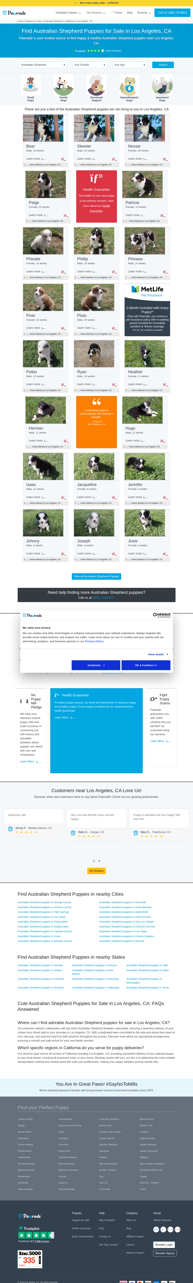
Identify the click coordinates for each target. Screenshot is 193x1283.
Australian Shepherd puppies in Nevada (40, 941)
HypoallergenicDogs (129, 88)
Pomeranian (24, 1152)
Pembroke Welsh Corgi (151, 1146)
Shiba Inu (63, 1159)
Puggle (143, 1152)
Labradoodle (24, 1133)
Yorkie (143, 1165)
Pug (101, 1152)
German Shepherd (108, 1120)
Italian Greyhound (148, 1127)
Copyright (22, 1262)
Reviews (144, 12)
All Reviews (96, 846)
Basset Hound (147, 1095)
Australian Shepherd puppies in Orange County (44, 878)
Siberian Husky (25, 1165)
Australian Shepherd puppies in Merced (121, 917)
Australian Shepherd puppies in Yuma (39, 912)
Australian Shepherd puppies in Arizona (94, 941)
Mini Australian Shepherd (152, 1140)
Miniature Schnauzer (69, 1146)
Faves (116, 12)
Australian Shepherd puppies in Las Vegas (123, 907)
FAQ (101, 1204)
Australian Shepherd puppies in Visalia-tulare (43, 902)
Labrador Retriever (68, 1133)
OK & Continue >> (146, 665)
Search (163, 64)
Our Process (96, 12)
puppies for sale (113, 682)
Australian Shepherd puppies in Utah (147, 941)
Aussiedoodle (65, 1095)
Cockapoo (64, 1114)
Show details (156, 654)
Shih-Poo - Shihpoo (149, 1159)
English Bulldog (147, 1114)
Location (113, 1220)
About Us (131, 1196)
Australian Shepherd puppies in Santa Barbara (125, 883)
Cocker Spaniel (106, 1114)
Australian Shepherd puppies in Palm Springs (43, 888)
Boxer (61, 1108)
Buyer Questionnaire (83, 1212)
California (69, 21)
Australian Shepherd (53, 21)
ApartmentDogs (162, 88)
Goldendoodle (25, 1127)
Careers (130, 1220)
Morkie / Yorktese (107, 1146)
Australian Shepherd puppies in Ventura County (44, 883)
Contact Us (105, 1212)
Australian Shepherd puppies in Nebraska (95, 963)
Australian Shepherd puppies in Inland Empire (125, 893)
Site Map (103, 1220)
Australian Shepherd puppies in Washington (144, 957)
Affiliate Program (135, 1212)
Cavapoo (144, 1108)
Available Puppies (69, 12)
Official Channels (162, 1196)
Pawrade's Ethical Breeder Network (35, 1266)
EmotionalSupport (96, 88)
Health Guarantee (81, 1204)
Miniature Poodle (26, 1146)
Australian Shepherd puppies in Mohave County (45, 917)
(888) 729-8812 (177, 12)
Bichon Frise (105, 1101)
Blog (129, 12)
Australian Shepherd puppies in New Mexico (92, 948)
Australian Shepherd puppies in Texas (147, 963)
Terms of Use (50, 1262)
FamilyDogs (63, 88)
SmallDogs (30, 88)
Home (21, 21)
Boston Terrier (25, 1108)
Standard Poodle (67, 1165)
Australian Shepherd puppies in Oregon (40, 946)
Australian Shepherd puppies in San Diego (42, 893)
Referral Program (135, 1229)
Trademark (63, 1262)
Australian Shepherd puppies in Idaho (147, 946)
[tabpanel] (34, 798)
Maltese (103, 1133)
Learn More (32, 743)
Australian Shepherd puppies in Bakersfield (123, 888)
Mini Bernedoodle (26, 1140)
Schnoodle (23, 1159)
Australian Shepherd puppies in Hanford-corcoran (127, 902)
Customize (96, 665)
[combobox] (41, 65)
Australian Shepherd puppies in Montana (41, 963)
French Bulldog (25, 1120)
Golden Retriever (148, 1120)
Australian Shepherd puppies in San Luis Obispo (126, 897)
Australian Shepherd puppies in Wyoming (95, 955)
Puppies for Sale (33, 21)
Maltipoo (144, 1133)
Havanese (104, 1127)
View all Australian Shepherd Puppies (96, 586)
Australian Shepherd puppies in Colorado (41, 955)
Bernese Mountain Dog (70, 1101)
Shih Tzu (103, 1159)
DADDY (119, 3)
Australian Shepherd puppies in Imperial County (45, 907)
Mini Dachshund (66, 1140)
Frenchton (64, 1120)
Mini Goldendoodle (108, 1140)
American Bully (25, 1095)
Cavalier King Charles (110, 1108)
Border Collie (146, 1101)
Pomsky (62, 1152)
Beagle (21, 1101)
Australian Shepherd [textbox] (33, 64)
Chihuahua (23, 1114)
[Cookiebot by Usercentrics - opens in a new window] (155, 615)
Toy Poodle (104, 1165)
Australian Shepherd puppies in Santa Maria (43, 897)
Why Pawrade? (107, 1196)
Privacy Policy (35, 1262)
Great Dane (64, 1127)
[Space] (29, 1191)
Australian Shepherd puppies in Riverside (122, 878)
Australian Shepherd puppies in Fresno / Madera (126, 912)
